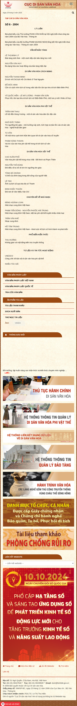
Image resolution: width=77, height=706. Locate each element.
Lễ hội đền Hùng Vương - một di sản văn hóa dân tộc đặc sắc (30, 114)
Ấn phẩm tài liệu (15, 300)
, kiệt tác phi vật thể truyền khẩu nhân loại (47, 213)
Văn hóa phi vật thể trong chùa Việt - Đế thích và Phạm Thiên (30, 160)
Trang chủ (8, 666)
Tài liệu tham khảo (14, 305)
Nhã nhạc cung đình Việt (15, 205)
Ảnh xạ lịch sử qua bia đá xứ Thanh (20, 184)
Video (18, 323)
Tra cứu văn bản (13, 292)
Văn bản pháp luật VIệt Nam (19, 280)
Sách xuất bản (12, 311)
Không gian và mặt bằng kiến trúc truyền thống (24, 242)
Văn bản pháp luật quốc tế (19, 286)
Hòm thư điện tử (26, 666)
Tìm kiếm (64, 666)
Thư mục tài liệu (13, 317)
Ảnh (7, 323)
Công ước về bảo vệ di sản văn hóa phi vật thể (24, 259)
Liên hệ (6, 672)
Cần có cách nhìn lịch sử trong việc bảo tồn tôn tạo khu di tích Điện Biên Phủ (37, 87)
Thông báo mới (17, 335)
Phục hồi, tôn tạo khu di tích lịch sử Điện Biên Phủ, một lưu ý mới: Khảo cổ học (38, 98)
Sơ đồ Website (46, 666)
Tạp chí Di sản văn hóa (16, 18)
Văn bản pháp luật (16, 275)
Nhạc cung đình (11, 221)
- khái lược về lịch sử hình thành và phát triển (49, 229)
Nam (28, 205)
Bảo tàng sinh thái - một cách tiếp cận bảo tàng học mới (28, 58)
